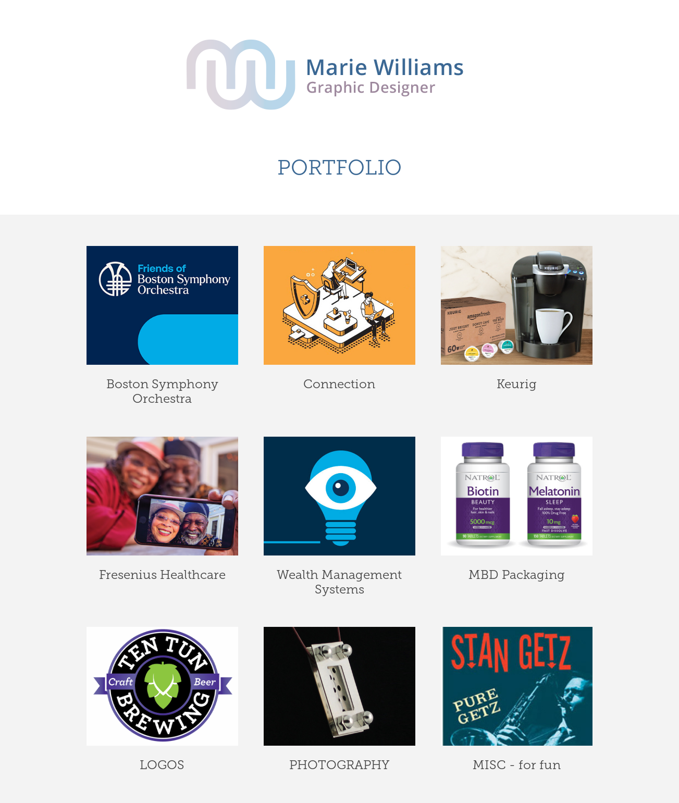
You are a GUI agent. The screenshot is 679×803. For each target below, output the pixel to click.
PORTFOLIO (339, 167)
